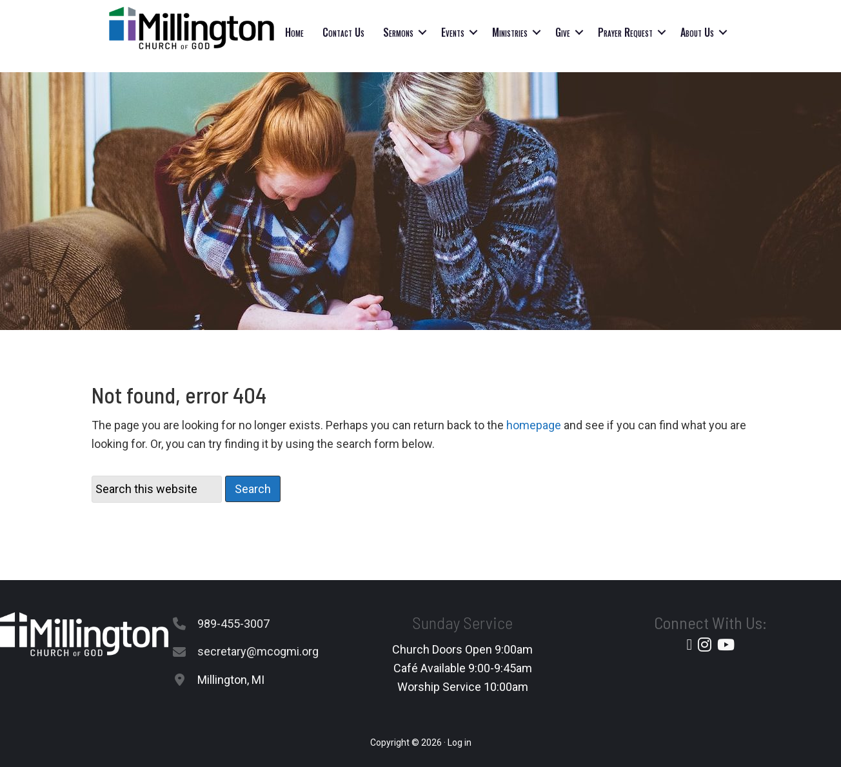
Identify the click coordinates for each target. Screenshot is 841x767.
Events (452, 32)
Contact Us (343, 32)
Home (294, 32)
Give (562, 32)
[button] (422, 32)
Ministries (510, 32)
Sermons (398, 32)
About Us (697, 32)
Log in (459, 742)
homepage (533, 425)
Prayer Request (625, 32)
